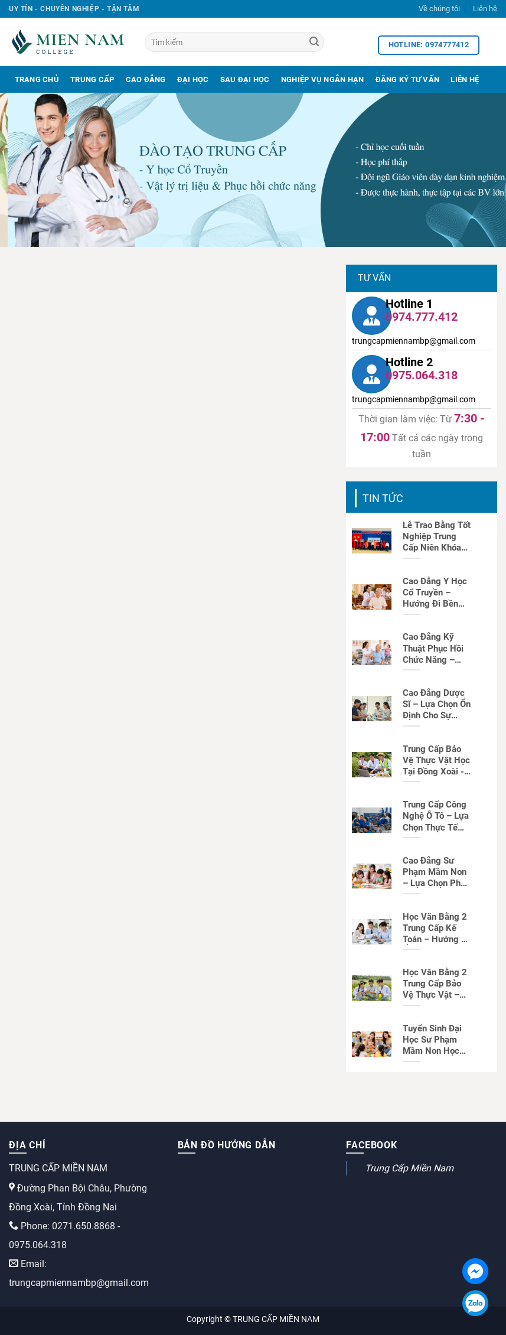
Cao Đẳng (146, 79)
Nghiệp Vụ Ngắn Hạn (322, 79)
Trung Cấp (92, 79)
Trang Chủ (37, 79)
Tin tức (383, 498)
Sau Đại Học (245, 79)
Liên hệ (485, 8)
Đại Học (193, 79)
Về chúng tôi (439, 8)
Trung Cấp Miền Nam (409, 1168)
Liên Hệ (464, 79)
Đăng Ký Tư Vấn (408, 79)
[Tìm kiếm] (234, 42)
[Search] (314, 42)
